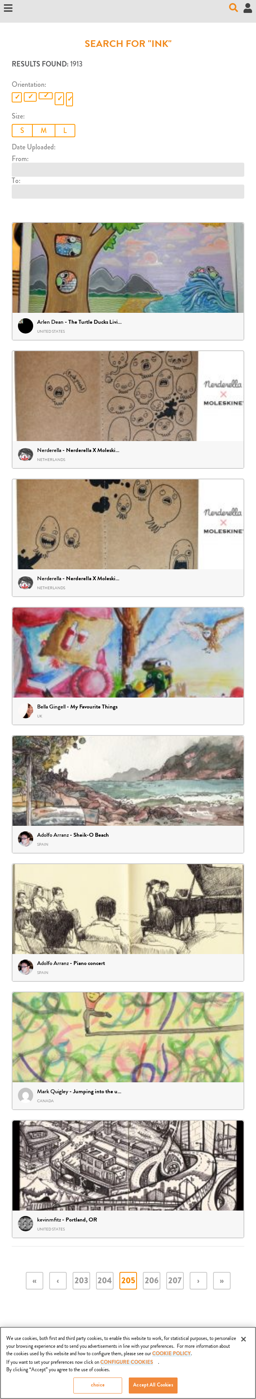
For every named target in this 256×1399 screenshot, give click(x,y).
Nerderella (49, 450)
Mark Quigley (52, 1091)
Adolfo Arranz (53, 835)
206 (151, 1281)
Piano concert (89, 964)
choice (98, 1387)
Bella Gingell (51, 707)
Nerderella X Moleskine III (97, 579)
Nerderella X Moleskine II (96, 451)
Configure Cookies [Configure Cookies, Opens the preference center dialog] (126, 1365)
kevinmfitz (49, 1220)
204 (105, 1281)
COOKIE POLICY (171, 1356)
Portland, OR (81, 1220)
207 (174, 1281)
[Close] (243, 1341)
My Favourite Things (93, 707)
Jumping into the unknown (104, 1092)
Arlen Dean (50, 322)
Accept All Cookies (153, 1387)
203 (81, 1281)
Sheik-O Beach (91, 835)
